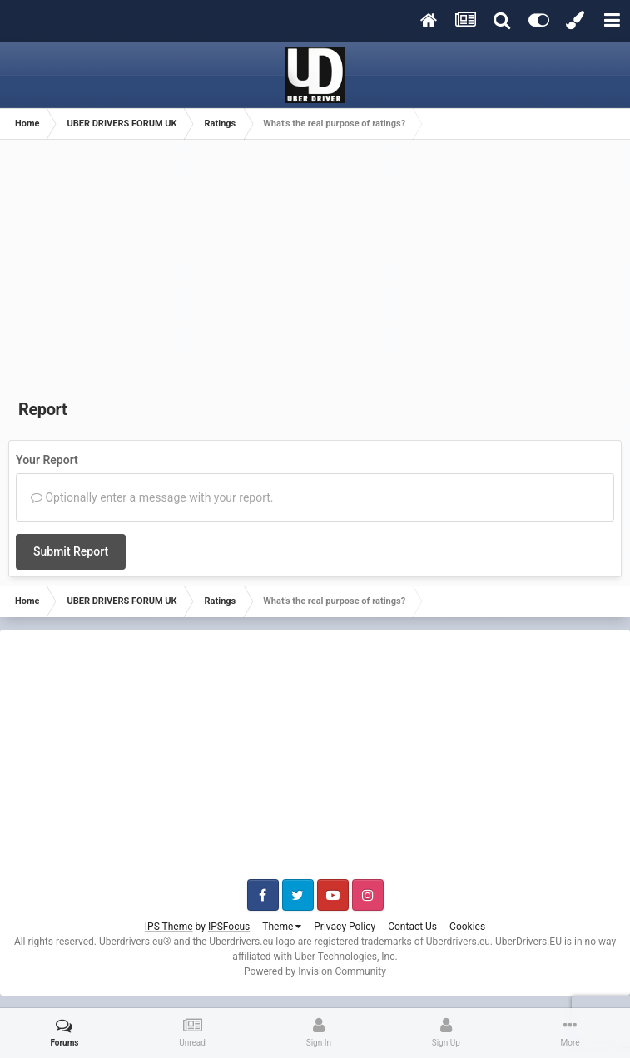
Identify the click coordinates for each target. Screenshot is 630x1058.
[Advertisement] (315, 272)
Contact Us (412, 926)
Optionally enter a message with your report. (152, 497)
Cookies (467, 926)
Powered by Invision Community (315, 971)
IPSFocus (229, 926)
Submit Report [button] (70, 551)
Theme (281, 926)
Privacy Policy (344, 926)
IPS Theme (169, 926)
